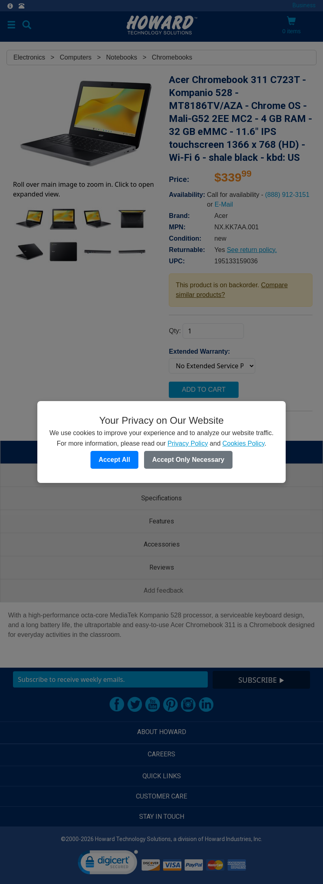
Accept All (114, 459)
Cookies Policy (243, 443)
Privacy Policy (188, 443)
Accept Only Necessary (188, 459)
